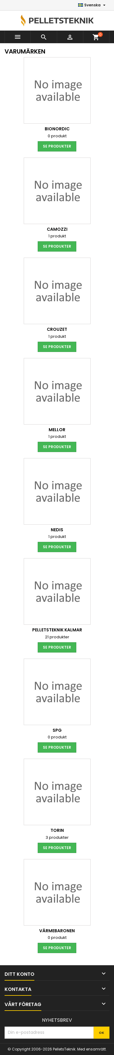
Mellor (57, 430)
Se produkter (57, 146)
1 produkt (57, 236)
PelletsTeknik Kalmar (57, 630)
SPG (57, 730)
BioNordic (57, 129)
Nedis (57, 530)
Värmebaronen (57, 931)
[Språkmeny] (92, 5)
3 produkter (57, 837)
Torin (57, 830)
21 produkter (57, 637)
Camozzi (57, 229)
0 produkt (57, 136)
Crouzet (57, 329)
